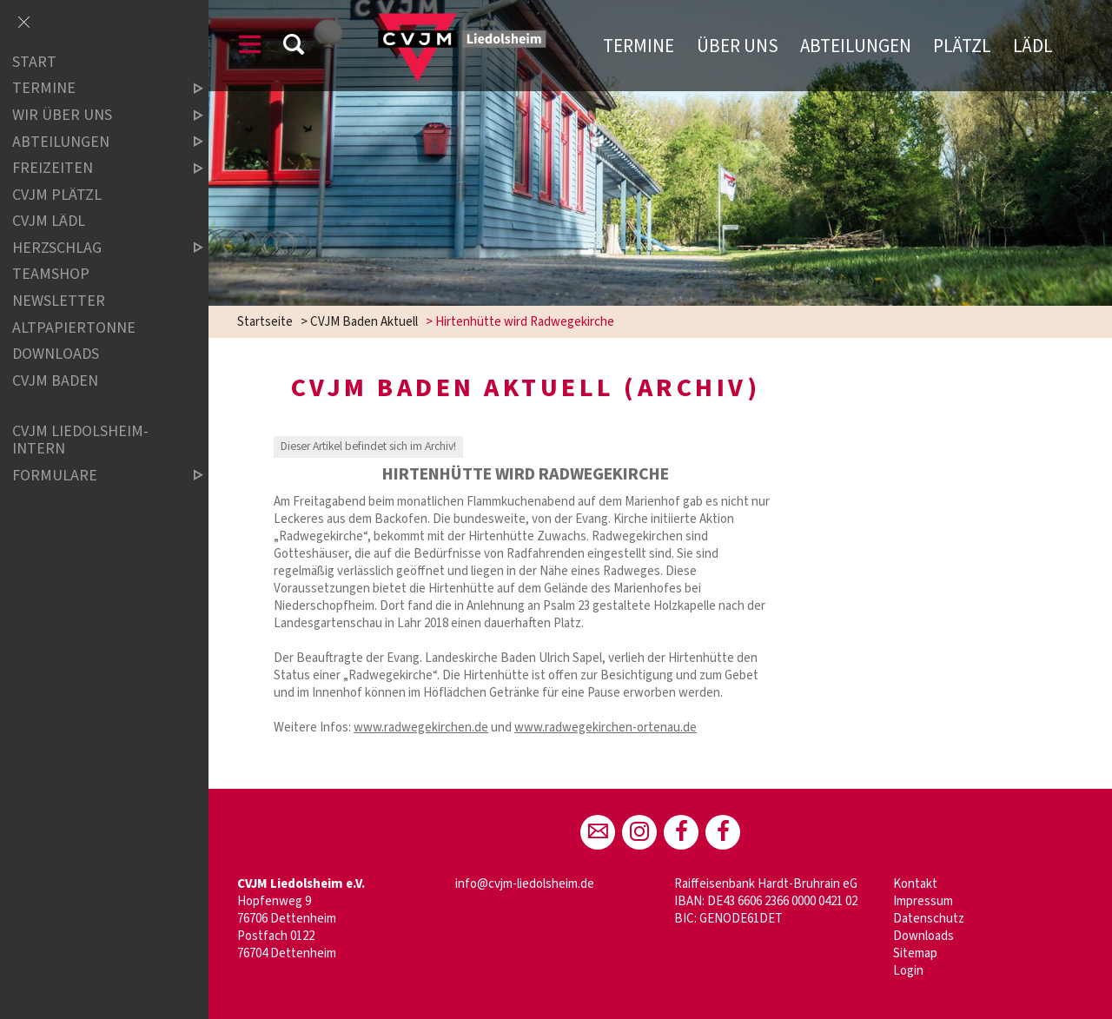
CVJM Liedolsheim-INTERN (80, 440)
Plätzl (962, 46)
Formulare (93, 476)
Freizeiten (93, 168)
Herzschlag (93, 248)
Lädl (1033, 46)
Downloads (923, 936)
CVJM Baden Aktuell (364, 322)
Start (34, 62)
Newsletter (58, 301)
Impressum (923, 901)
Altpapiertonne (74, 328)
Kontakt (915, 884)
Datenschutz (928, 919)
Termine (638, 46)
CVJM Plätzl (57, 195)
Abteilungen (855, 46)
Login (908, 971)
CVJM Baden (55, 381)
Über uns (737, 46)
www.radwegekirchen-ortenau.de (605, 727)
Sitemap (915, 953)
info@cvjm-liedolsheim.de (524, 884)
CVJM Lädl (48, 221)
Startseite (265, 322)
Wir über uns (93, 115)
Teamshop (50, 275)
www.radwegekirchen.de (421, 727)
